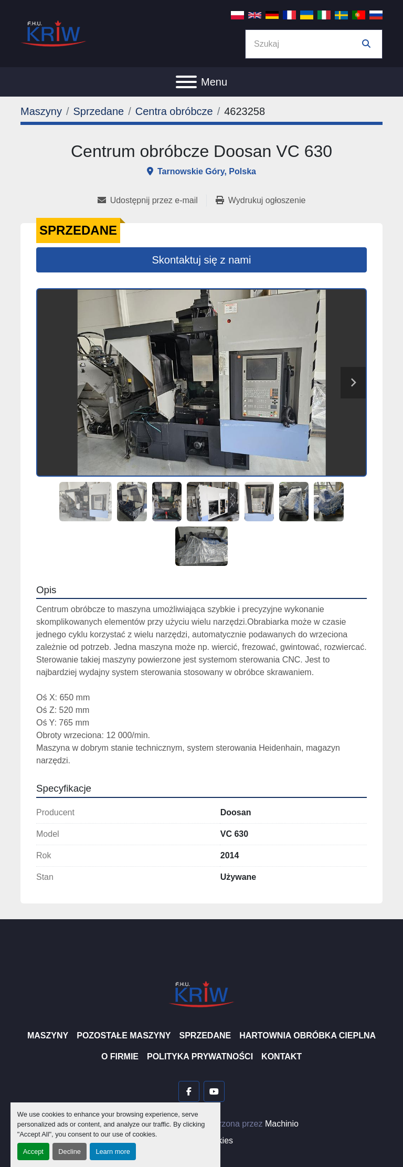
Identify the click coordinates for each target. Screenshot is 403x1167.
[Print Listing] (260, 200)
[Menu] (186, 82)
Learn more (113, 1151)
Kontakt (281, 1056)
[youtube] (214, 1091)
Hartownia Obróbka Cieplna (307, 1035)
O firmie (120, 1056)
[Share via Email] (152, 200)
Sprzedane (205, 1035)
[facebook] (188, 1091)
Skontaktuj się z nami (201, 260)
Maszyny (47, 1035)
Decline (69, 1151)
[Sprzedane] (98, 111)
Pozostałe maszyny (124, 1035)
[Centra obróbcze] (174, 111)
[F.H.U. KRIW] (201, 993)
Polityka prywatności (200, 1056)
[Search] (306, 44)
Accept (33, 1151)
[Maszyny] (41, 111)
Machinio (282, 1123)
